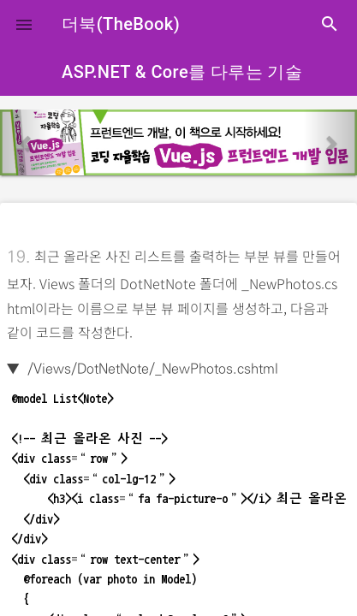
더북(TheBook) (121, 24)
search (329, 24)
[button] (24, 23)
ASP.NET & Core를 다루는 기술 (182, 72)
